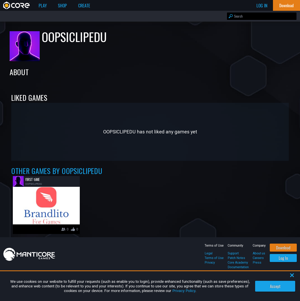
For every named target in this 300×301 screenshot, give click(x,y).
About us (259, 253)
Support (233, 253)
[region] (150, 286)
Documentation (238, 267)
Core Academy (238, 262)
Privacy (210, 262)
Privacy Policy (183, 290)
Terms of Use (214, 258)
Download (283, 248)
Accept (275, 286)
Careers (258, 258)
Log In (283, 258)
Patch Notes (236, 258)
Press (257, 262)
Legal (208, 253)
